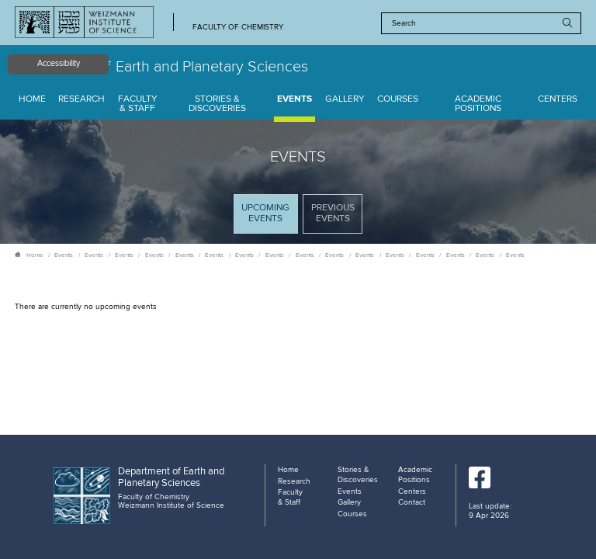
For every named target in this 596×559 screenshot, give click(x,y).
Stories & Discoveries (217, 104)
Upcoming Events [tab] (269, 218)
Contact (411, 502)
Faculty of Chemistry (237, 27)
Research (81, 99)
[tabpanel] (298, 307)
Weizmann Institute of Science (171, 505)
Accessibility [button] (58, 63)
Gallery (345, 99)
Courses (397, 99)
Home (32, 99)
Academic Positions (478, 104)
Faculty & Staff (138, 104)
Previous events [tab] (333, 213)
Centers (557, 99)
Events (294, 99)
